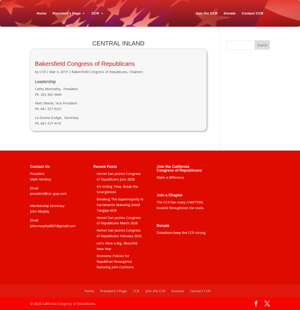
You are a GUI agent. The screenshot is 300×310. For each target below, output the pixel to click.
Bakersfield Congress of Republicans (85, 63)
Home (41, 13)
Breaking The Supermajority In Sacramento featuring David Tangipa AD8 (120, 205)
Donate (230, 13)
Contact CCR (252, 13)
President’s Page (66, 13)
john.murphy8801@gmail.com (52, 226)
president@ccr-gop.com (48, 193)
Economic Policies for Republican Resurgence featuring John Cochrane (115, 261)
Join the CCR (206, 13)
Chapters (136, 72)
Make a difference (170, 177)
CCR (95, 13)
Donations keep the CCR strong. (181, 232)
